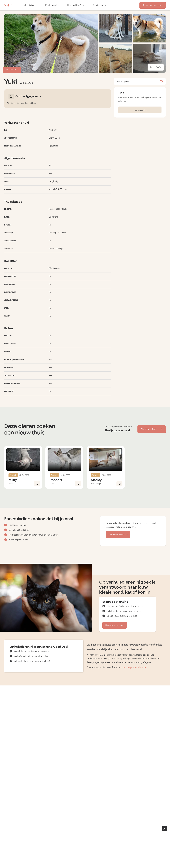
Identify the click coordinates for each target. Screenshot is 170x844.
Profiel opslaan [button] (140, 81)
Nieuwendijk (96, 484)
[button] (64, 5)
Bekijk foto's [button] (155, 67)
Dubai (10, 484)
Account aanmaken (152, 5)
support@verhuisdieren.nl (134, 667)
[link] (52, 5)
